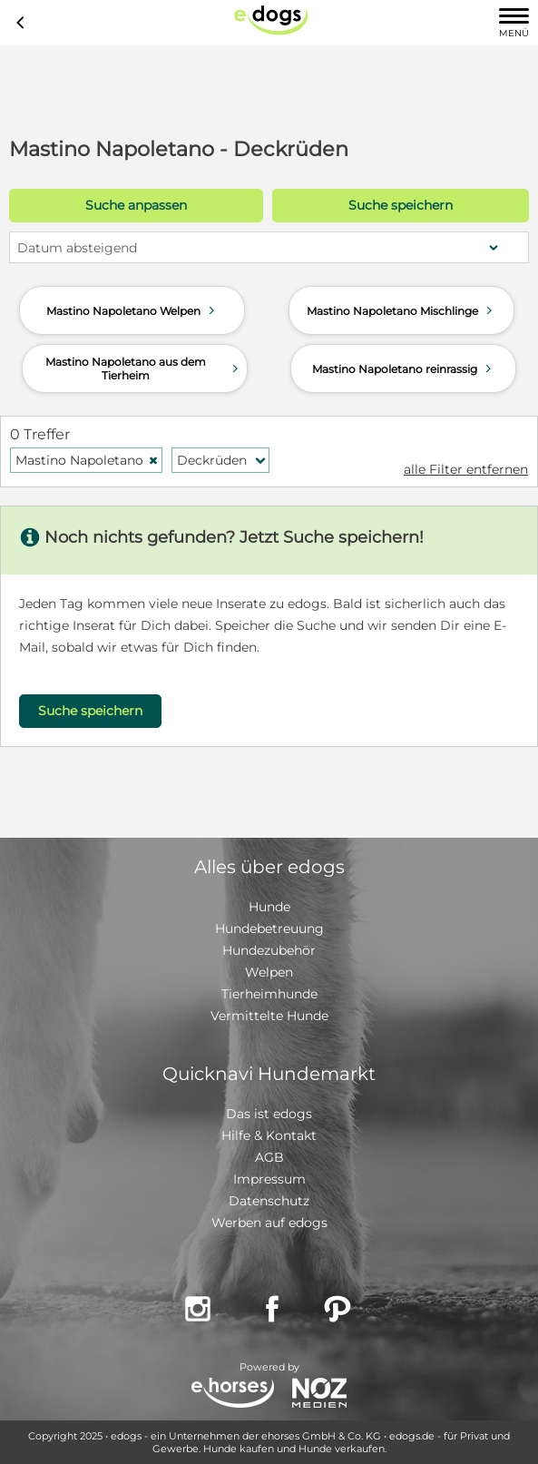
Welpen (269, 972)
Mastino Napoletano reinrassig (403, 368)
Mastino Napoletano (87, 460)
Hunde (269, 907)
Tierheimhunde (269, 994)
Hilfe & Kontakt (269, 1135)
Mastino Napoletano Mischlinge (401, 310)
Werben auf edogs (269, 1222)
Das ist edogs (269, 1113)
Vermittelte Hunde (269, 1015)
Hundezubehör (269, 950)
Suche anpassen (136, 205)
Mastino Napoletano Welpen (132, 310)
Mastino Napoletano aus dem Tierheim (143, 368)
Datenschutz (269, 1201)
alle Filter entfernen (466, 469)
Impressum (269, 1179)
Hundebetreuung (269, 928)
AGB (269, 1157)
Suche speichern (400, 205)
